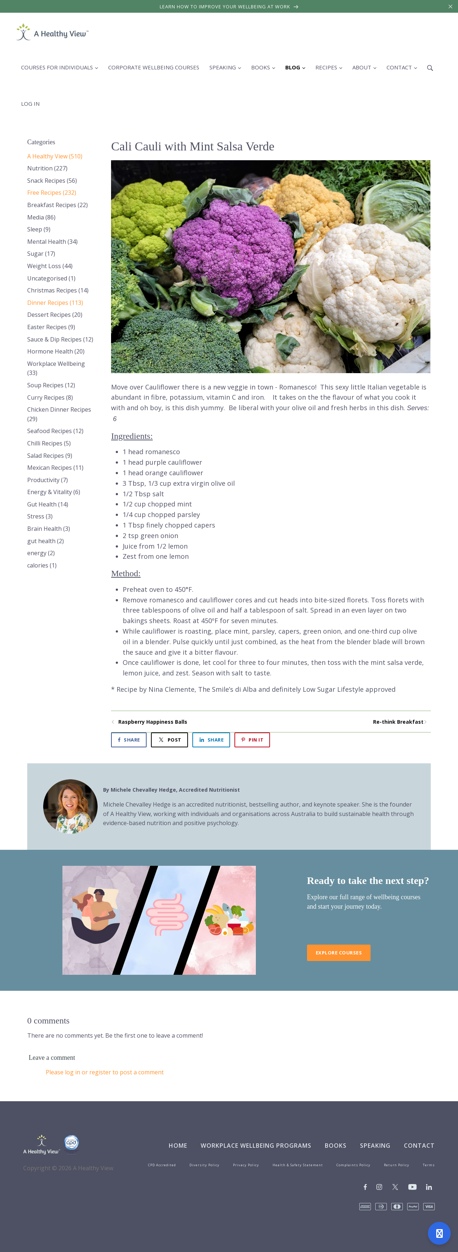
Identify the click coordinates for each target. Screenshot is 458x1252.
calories (42, 565)
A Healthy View (54, 156)
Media (41, 217)
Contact (419, 1146)
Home (178, 1146)
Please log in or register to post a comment (105, 1072)
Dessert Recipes (54, 315)
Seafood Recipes (55, 431)
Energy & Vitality (53, 492)
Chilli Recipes (49, 443)
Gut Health (47, 504)
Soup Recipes (51, 385)
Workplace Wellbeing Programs (256, 1146)
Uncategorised (51, 278)
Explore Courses (339, 952)
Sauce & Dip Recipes (60, 339)
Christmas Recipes (58, 290)
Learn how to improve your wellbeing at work (229, 6)
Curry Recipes (50, 397)
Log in (30, 103)
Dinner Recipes (55, 303)
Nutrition (47, 168)
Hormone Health (56, 351)
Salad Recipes (49, 456)
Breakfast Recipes (57, 205)
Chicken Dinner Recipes (59, 414)
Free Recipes (51, 193)
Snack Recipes (52, 181)
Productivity (47, 480)
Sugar (41, 254)
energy (41, 553)
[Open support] (439, 1233)
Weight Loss (50, 266)
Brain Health (48, 529)
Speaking (375, 1146)
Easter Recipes (51, 327)
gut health (45, 541)
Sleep (38, 229)
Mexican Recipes (55, 468)
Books (336, 1146)
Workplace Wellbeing (56, 368)
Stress (40, 516)
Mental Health (52, 242)
